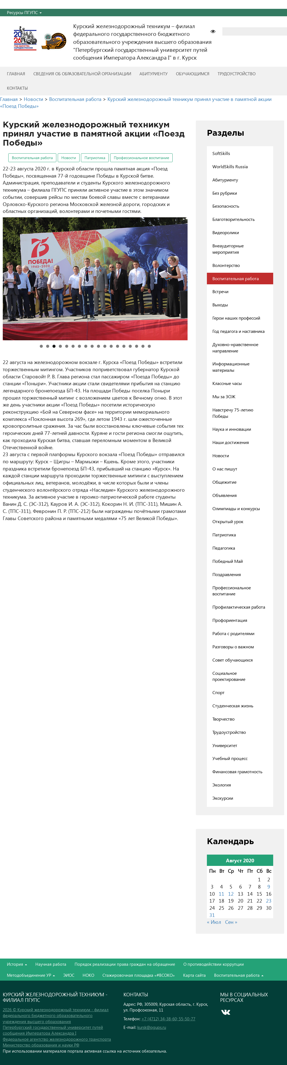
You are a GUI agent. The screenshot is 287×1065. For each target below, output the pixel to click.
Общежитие (224, 482)
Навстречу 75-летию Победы (232, 413)
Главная (16, 73)
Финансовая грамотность (237, 771)
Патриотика (95, 157)
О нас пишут (224, 469)
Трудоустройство (237, 73)
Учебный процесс (229, 758)
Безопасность (225, 206)
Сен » (231, 921)
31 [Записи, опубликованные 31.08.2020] (212, 914)
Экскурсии (222, 798)
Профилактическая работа (238, 607)
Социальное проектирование (228, 676)
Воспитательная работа (32, 157)
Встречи (220, 291)
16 (136, 346)
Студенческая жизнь (232, 705)
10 (98, 346)
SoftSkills (221, 153)
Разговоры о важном (233, 646)
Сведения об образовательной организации (82, 73)
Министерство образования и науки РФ (41, 1045)
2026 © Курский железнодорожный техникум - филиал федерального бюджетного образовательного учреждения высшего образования (56, 1015)
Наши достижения (230, 442)
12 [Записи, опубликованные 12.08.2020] (231, 893)
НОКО (88, 975)
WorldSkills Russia (230, 166)
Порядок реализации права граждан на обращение (125, 964)
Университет (224, 745)
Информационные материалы (230, 367)
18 (149, 346)
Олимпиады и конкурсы (236, 508)
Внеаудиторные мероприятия (228, 249)
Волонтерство (226, 265)
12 (111, 346)
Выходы (220, 304)
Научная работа (50, 964)
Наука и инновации (231, 429)
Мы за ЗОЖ (223, 396)
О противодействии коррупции (213, 964)
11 (104, 346)
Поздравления (226, 574)
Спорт (218, 692)
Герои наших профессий (236, 318)
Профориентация (229, 620)
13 (117, 346)
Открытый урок (227, 521)
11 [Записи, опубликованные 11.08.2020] (221, 893)
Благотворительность (233, 219)
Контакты (17, 88)
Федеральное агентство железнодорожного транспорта (57, 1039)
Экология (221, 785)
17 (142, 346)
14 (123, 346)
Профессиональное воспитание (141, 157)
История (17, 964)
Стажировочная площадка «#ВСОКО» (138, 975)
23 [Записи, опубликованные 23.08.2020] (269, 900)
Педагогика (223, 548)
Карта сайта (194, 975)
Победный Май (227, 561)
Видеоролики (225, 232)
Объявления (224, 495)
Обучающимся (192, 73)
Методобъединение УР (31, 975)
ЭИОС (68, 975)
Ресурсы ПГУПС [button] (24, 12)
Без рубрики (224, 193)
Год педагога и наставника (238, 331)
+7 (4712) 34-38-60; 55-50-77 (168, 1018)
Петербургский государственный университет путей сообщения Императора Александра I (53, 1030)
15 (130, 346)
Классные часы (227, 383)
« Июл (214, 921)
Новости (68, 157)
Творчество (223, 719)
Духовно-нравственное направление (235, 347)
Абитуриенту (153, 73)
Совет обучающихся (232, 660)
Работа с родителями (233, 633)
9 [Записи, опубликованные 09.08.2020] (268, 886)
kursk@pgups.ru (151, 1027)
